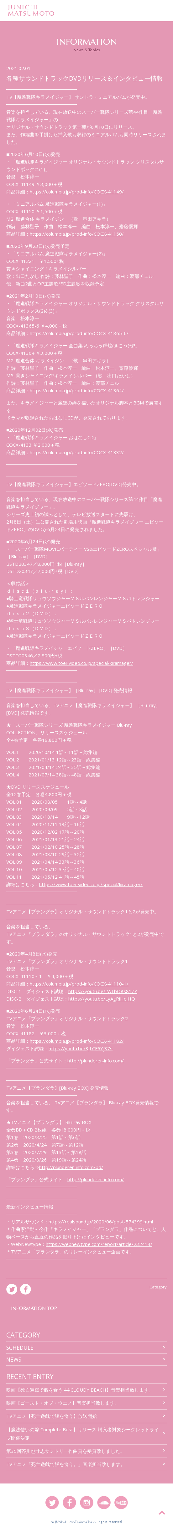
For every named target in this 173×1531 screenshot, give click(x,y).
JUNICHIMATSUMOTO (31, 11)
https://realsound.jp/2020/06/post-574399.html (101, 1221)
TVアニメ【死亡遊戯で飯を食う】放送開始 (51, 1416)
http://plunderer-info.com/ (95, 1060)
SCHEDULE (20, 1347)
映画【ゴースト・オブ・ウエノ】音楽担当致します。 (62, 1403)
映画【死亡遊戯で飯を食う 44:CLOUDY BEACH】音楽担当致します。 (79, 1390)
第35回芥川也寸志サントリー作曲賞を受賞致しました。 (65, 1451)
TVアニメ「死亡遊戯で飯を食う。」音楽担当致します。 (65, 1464)
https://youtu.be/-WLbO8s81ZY (102, 991)
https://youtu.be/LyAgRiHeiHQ (101, 999)
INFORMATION (86, 45)
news (13, 1359)
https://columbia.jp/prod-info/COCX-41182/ (77, 1041)
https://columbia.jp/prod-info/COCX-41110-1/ (79, 984)
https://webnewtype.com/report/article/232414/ (99, 1244)
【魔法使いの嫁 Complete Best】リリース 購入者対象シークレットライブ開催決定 (82, 1433)
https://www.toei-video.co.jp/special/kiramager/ (81, 663)
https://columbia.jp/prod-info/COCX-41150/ (77, 234)
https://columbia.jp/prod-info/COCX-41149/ (77, 191)
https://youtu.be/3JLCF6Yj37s (81, 1048)
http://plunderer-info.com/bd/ (71, 1167)
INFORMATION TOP (34, 1309)
